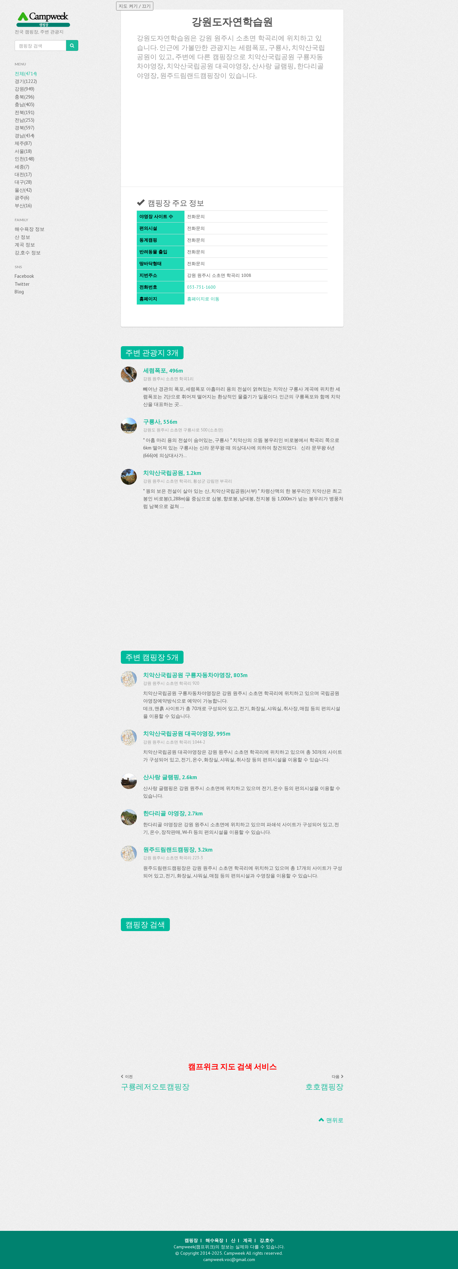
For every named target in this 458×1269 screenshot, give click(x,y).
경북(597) (24, 128)
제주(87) (23, 143)
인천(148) (24, 159)
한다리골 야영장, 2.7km (173, 813)
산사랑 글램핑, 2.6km (170, 777)
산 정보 (22, 237)
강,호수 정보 (28, 253)
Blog (19, 292)
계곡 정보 (25, 245)
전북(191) (24, 112)
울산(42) (23, 190)
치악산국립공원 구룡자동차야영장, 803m (195, 675)
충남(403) (24, 104)
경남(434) (24, 136)
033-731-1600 (201, 287)
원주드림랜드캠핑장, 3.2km (177, 849)
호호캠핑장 (324, 1086)
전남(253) (24, 120)
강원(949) (24, 89)
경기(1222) (26, 81)
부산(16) (23, 205)
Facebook (24, 276)
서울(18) (23, 151)
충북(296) (24, 97)
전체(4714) (26, 74)
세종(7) (22, 167)
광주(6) (22, 198)
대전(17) (23, 174)
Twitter (22, 284)
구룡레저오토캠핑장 (155, 1086)
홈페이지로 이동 (203, 299)
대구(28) (23, 182)
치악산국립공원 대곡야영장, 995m (186, 733)
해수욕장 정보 (30, 229)
